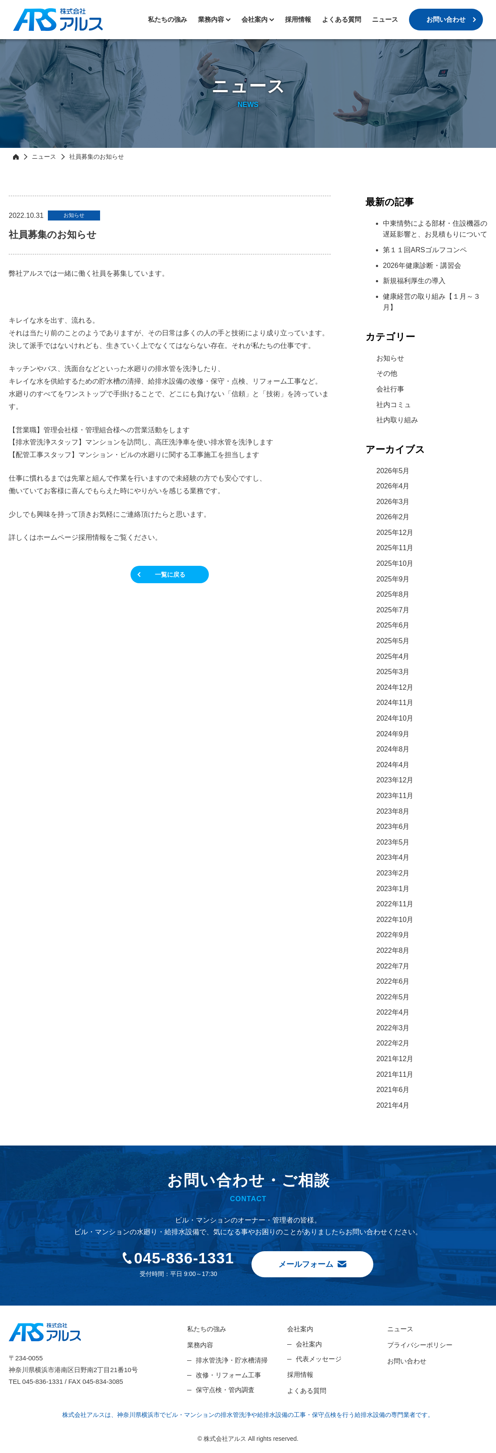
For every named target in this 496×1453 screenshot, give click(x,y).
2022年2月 (393, 1043)
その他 (386, 373)
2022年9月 (393, 935)
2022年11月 (394, 904)
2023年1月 (393, 888)
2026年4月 (393, 486)
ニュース (385, 19)
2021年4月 (393, 1105)
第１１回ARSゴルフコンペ (425, 250)
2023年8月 (393, 811)
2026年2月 (393, 517)
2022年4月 (393, 1012)
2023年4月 (393, 857)
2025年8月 (393, 594)
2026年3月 (393, 501)
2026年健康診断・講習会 (422, 265)
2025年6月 (393, 625)
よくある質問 (341, 19)
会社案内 (300, 1329)
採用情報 (298, 19)
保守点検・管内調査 (225, 1389)
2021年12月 (394, 1058)
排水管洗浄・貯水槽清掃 (232, 1360)
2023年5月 (393, 842)
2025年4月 (393, 656)
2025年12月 (394, 532)
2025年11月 (394, 547)
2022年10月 (394, 919)
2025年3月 (393, 671)
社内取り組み (397, 420)
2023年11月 (394, 795)
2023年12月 (394, 780)
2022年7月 (393, 966)
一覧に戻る (170, 574)
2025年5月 (393, 641)
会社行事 (390, 389)
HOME (16, 156)
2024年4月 (393, 764)
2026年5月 (393, 470)
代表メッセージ (319, 1359)
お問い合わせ (446, 19)
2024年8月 (393, 749)
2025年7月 (393, 610)
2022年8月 (393, 950)
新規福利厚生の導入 (414, 280)
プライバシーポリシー (419, 1345)
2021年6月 (393, 1089)
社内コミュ (393, 404)
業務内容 (211, 19)
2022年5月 (393, 997)
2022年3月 (393, 1028)
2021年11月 (394, 1074)
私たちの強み (167, 19)
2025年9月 (393, 579)
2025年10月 (394, 563)
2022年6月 (393, 981)
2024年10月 (394, 718)
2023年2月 (393, 873)
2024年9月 (393, 734)
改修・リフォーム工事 (228, 1375)
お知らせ (390, 358)
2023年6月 (393, 826)
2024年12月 (394, 687)
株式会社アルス (58, 19)
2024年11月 (394, 702)
